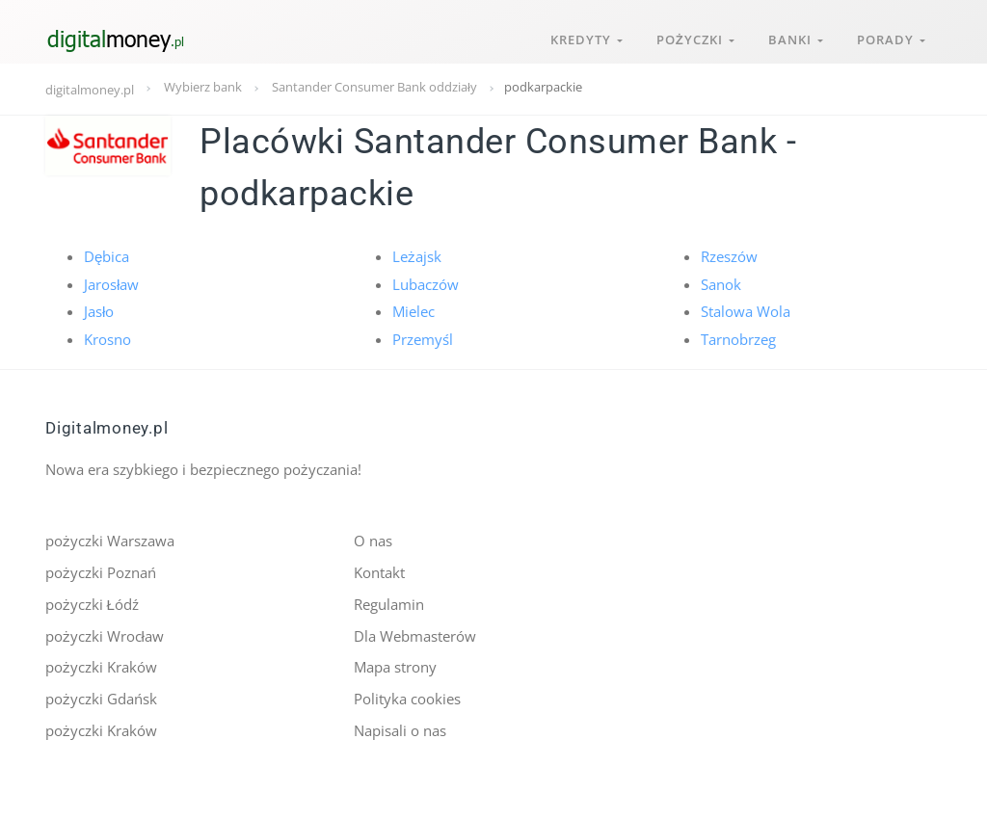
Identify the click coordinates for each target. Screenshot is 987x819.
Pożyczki (693, 36)
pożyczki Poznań (100, 571)
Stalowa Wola (745, 311)
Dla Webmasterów (415, 634)
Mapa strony (395, 665)
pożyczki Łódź (92, 603)
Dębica (106, 256)
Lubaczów (425, 283)
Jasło (99, 311)
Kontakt (379, 571)
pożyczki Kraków (101, 665)
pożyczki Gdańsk (101, 696)
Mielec (413, 311)
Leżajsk (416, 256)
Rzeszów (729, 256)
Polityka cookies (407, 696)
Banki (793, 36)
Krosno (107, 338)
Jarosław (111, 283)
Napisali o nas (400, 728)
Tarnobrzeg (738, 338)
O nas (373, 540)
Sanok (721, 283)
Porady (890, 36)
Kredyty (583, 36)
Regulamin (389, 603)
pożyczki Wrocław (104, 634)
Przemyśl (422, 338)
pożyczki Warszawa (109, 540)
